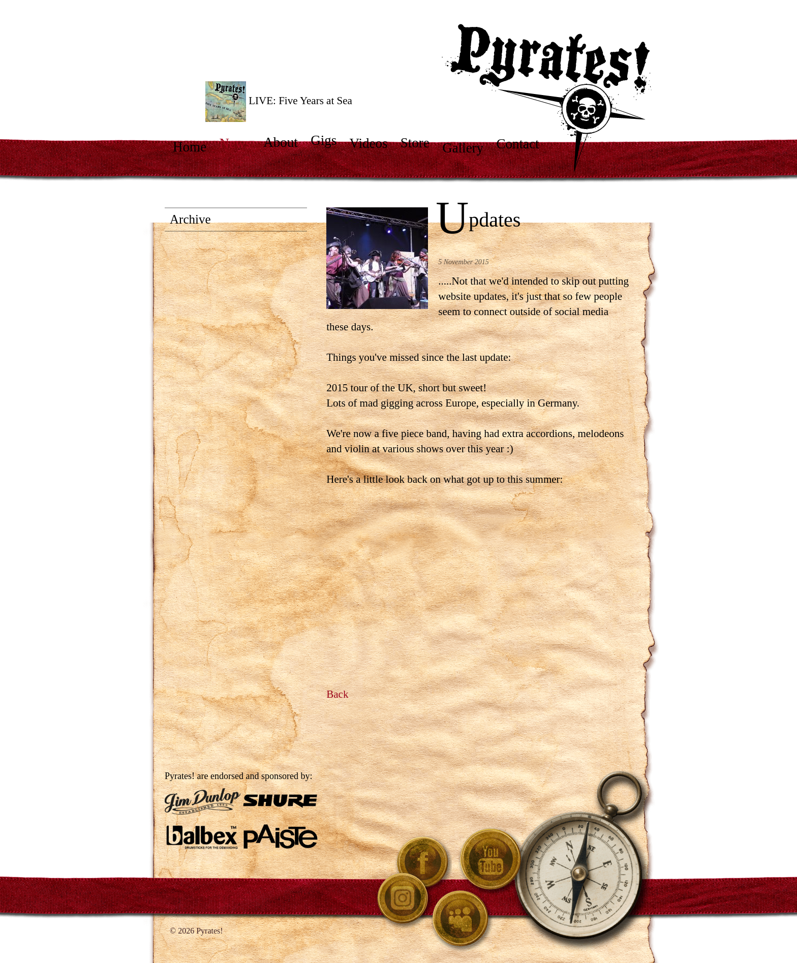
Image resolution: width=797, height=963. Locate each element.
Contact (522, 143)
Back (337, 694)
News (240, 143)
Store (420, 142)
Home (194, 146)
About (285, 142)
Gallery (467, 148)
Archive (190, 219)
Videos (373, 143)
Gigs (328, 140)
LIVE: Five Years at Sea (278, 101)
